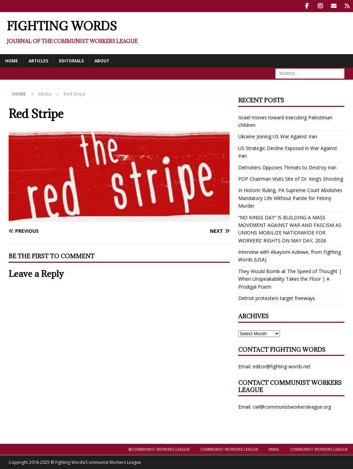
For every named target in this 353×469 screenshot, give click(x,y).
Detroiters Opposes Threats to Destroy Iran (287, 167)
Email (274, 449)
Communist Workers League (229, 449)
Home (11, 60)
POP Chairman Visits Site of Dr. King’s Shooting (290, 179)
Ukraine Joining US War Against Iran (277, 136)
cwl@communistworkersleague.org (292, 406)
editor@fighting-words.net (282, 366)
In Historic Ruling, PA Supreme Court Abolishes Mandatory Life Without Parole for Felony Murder (290, 198)
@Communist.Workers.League (159, 449)
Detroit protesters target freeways (276, 298)
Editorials (71, 60)
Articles (38, 60)
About (101, 60)
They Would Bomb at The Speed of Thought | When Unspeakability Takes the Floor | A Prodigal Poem (290, 279)
